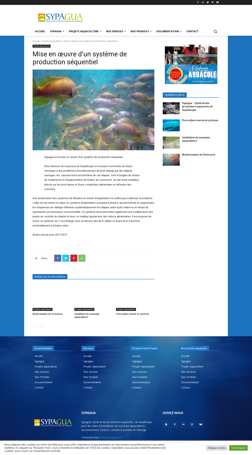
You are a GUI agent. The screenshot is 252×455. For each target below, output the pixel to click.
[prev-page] (35, 325)
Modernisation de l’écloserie (48, 314)
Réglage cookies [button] (216, 448)
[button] (215, 31)
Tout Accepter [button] (238, 448)
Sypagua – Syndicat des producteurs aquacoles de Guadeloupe (197, 106)
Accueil (36, 41)
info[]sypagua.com (110, 437)
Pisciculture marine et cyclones (132, 314)
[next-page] (40, 325)
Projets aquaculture (51, 41)
